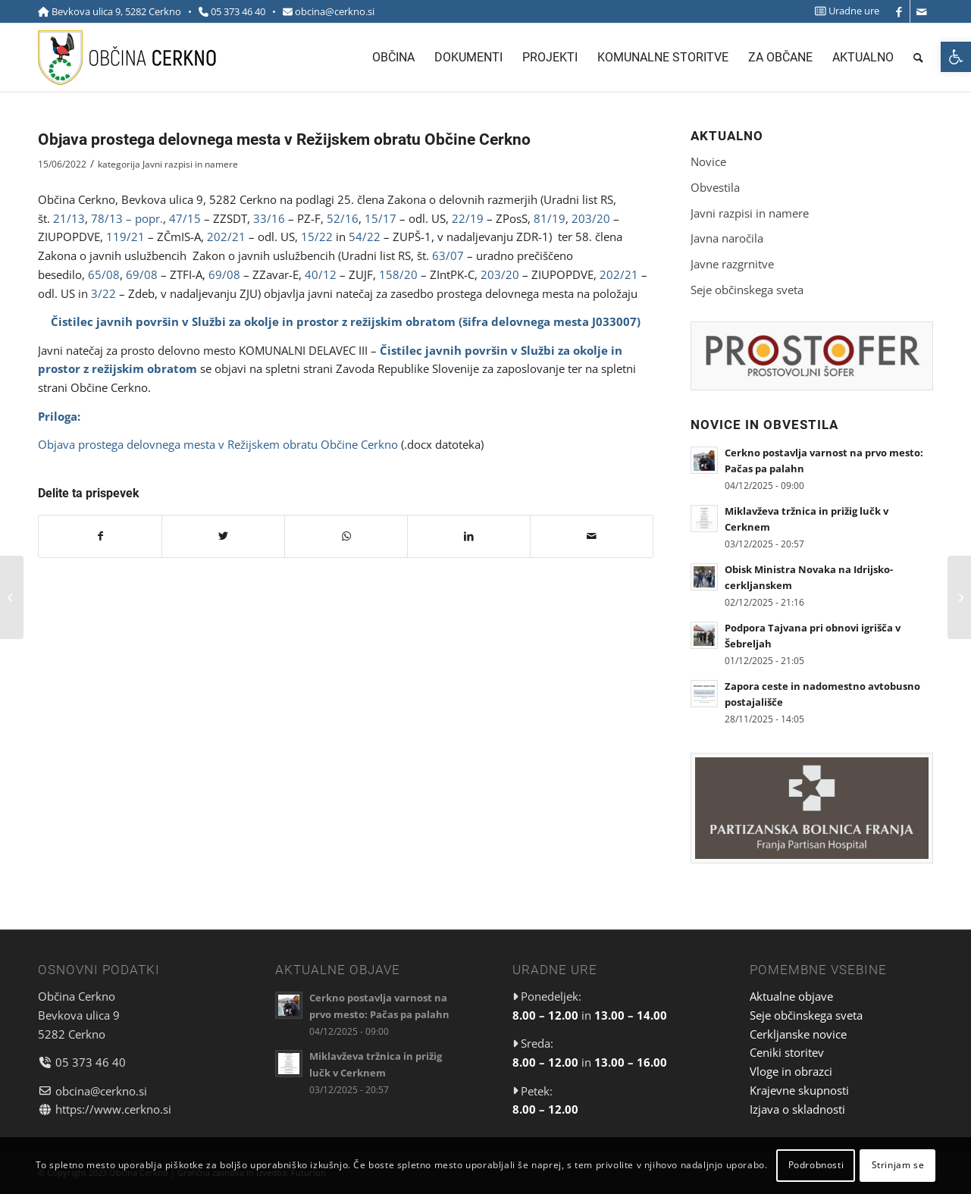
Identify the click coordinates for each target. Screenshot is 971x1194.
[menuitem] (843, 11)
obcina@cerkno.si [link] (334, 11)
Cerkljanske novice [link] (798, 1034)
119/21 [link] (125, 236)
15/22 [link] (317, 236)
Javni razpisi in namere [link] (190, 164)
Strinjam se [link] (898, 1164)
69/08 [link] (142, 274)
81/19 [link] (549, 218)
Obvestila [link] (715, 187)
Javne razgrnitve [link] (732, 263)
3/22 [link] (103, 293)
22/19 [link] (468, 218)
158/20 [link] (398, 274)
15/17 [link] (380, 218)
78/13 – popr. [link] (127, 218)
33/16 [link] (269, 218)
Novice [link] (708, 161)
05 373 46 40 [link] (238, 11)
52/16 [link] (343, 218)
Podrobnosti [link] (816, 1164)
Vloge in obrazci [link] (791, 1071)
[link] (956, 57)
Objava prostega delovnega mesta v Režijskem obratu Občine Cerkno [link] (218, 444)
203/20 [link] (591, 218)
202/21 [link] (226, 236)
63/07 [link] (448, 255)
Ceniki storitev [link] (787, 1052)
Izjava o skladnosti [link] (797, 1109)
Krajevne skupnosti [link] (799, 1090)
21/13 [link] (69, 218)
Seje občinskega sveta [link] (747, 289)
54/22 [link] (365, 236)
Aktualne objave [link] (791, 996)
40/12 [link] (321, 274)
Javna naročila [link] (727, 238)
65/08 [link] (104, 274)
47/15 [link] (185, 218)
